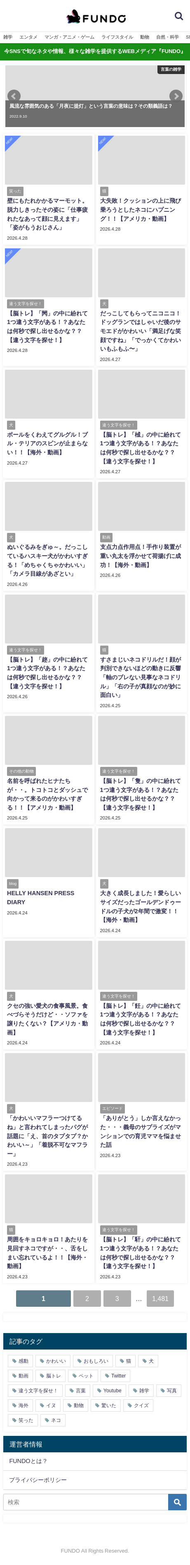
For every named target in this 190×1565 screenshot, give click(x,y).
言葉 (81, 1390)
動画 (23, 1375)
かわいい (56, 1361)
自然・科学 (167, 37)
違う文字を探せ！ (38, 1390)
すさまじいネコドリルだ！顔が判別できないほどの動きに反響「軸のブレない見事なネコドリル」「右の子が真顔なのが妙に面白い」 (140, 677)
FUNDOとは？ (28, 1461)
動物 (144, 37)
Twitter (118, 1375)
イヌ (51, 1405)
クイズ (141, 1405)
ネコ (56, 1420)
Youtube (112, 1390)
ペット (86, 1375)
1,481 (160, 1298)
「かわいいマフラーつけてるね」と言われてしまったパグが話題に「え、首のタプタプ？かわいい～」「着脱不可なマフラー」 (47, 1135)
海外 (23, 1405)
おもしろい (96, 1361)
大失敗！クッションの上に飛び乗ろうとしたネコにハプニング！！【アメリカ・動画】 (140, 209)
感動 (23, 1361)
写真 (172, 1390)
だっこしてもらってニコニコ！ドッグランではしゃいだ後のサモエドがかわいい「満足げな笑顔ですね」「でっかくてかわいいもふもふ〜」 (140, 331)
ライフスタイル (117, 37)
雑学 (7, 37)
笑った (26, 1420)
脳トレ (53, 1375)
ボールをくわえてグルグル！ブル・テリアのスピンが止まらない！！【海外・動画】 (47, 443)
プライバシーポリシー (38, 1480)
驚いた (108, 1405)
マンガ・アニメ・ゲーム (69, 37)
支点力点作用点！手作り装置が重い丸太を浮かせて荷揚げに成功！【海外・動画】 (140, 555)
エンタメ (28, 37)
